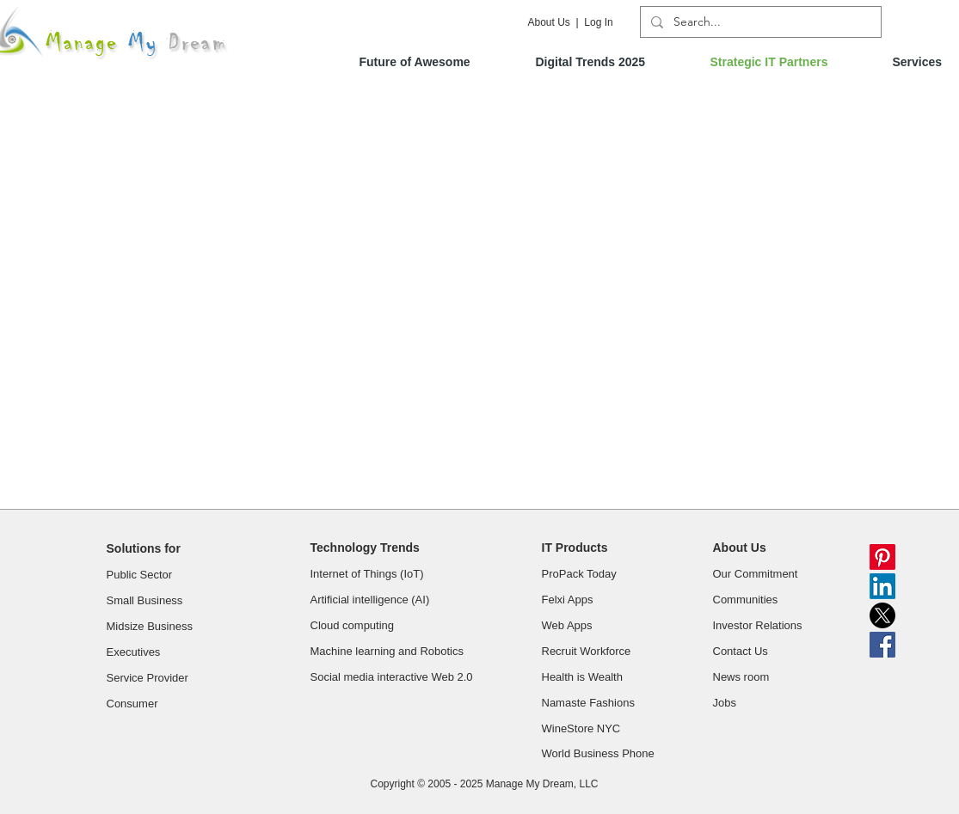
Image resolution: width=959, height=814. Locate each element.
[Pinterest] (882, 557)
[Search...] (759, 22)
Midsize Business (150, 626)
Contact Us (742, 651)
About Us (549, 22)
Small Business (145, 600)
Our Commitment (757, 573)
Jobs (726, 702)
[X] (882, 615)
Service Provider (147, 677)
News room (742, 676)
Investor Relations (757, 625)
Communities (747, 599)
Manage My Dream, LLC (542, 784)
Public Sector (140, 574)
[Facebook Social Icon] (882, 645)
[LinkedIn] (882, 586)
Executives (134, 652)
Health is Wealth (584, 676)
